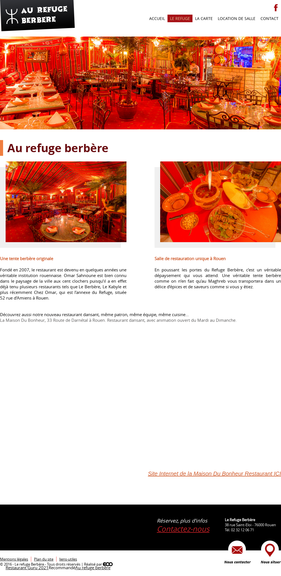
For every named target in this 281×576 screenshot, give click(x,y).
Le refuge (180, 18)
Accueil (157, 18)
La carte (204, 18)
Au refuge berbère (92, 567)
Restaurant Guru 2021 (27, 567)
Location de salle (236, 18)
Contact (269, 18)
